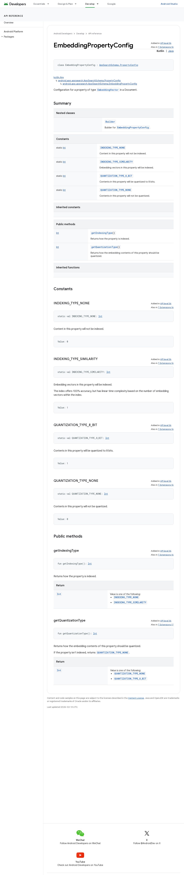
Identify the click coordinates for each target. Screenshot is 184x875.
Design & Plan (65, 3)
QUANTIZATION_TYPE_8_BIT (116, 175)
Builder (110, 121)
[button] (21, 36)
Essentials (39, 3)
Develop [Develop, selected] (90, 3)
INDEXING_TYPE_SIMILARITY (116, 161)
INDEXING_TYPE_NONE (112, 147)
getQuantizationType (104, 247)
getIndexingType (101, 232)
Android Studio (169, 3)
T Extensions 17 (166, 624)
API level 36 (165, 43)
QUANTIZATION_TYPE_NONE (115, 189)
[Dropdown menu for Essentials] (49, 4)
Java (171, 51)
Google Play (114, 3)
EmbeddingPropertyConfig (133, 127)
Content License (136, 698)
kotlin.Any (59, 77)
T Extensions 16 (166, 47)
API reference (13, 15)
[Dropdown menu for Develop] (99, 4)
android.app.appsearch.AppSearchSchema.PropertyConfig (89, 80)
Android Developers (63, 33)
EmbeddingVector (107, 89)
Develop (80, 33)
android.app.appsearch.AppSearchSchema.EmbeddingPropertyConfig (100, 83)
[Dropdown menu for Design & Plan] (77, 4)
